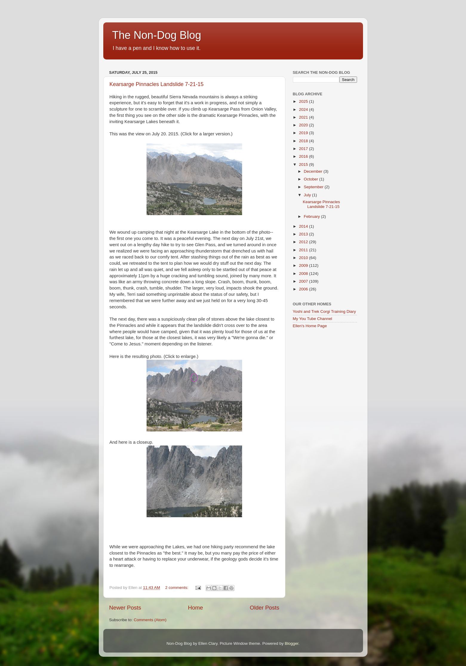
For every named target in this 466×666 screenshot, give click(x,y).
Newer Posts (125, 607)
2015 (304, 164)
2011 (304, 250)
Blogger (292, 643)
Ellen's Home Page (310, 326)
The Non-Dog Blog (156, 35)
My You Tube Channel (312, 318)
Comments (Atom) (150, 620)
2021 (304, 117)
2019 (304, 133)
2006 (304, 289)
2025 (304, 101)
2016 (304, 156)
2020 (304, 125)
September (314, 187)
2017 (304, 148)
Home (195, 607)
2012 (304, 242)
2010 (304, 257)
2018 (304, 141)
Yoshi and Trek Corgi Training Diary (324, 311)
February (312, 216)
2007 (304, 281)
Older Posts (264, 607)
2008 (304, 273)
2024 (304, 109)
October (311, 179)
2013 (304, 234)
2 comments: (177, 587)
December (314, 171)
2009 (304, 265)
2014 (304, 226)
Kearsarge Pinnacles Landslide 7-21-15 (157, 84)
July (308, 195)
